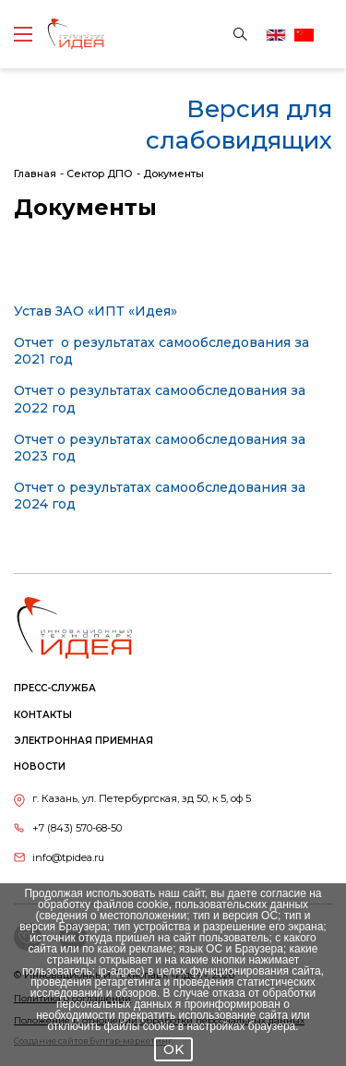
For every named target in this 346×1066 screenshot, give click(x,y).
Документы (173, 173)
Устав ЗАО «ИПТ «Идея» (95, 311)
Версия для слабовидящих (239, 124)
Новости (40, 767)
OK (173, 1049)
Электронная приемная (83, 741)
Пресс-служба (55, 688)
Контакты (43, 715)
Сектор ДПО (99, 173)
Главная (35, 173)
